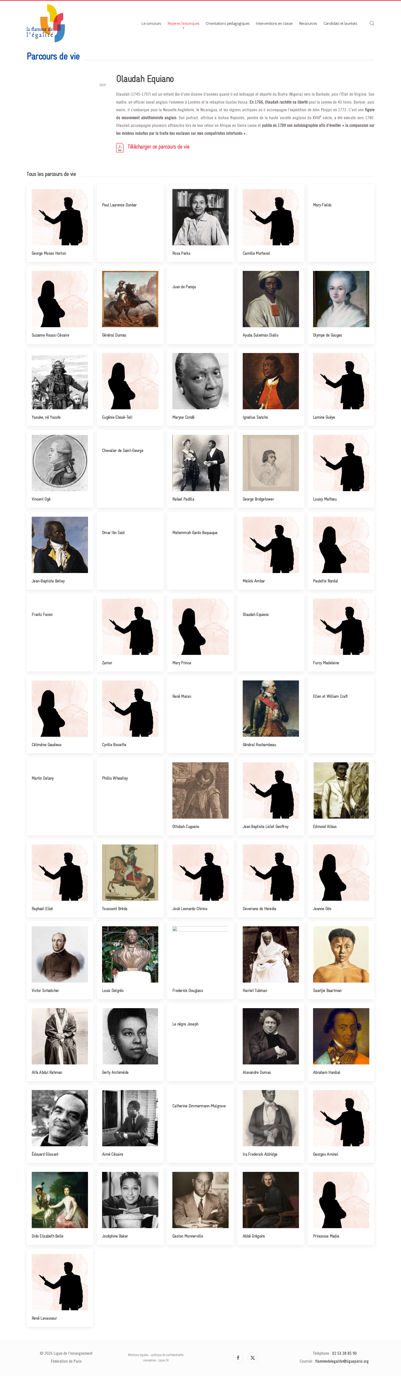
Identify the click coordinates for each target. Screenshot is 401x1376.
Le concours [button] (151, 23)
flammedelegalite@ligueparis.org (342, 1361)
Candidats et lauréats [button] (340, 23)
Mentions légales (138, 1355)
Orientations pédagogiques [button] (227, 23)
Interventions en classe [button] (274, 23)
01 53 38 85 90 (344, 1354)
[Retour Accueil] (46, 23)
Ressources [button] (308, 23)
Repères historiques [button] (183, 23)
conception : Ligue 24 (156, 1360)
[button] (371, 23)
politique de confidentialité (167, 1355)
